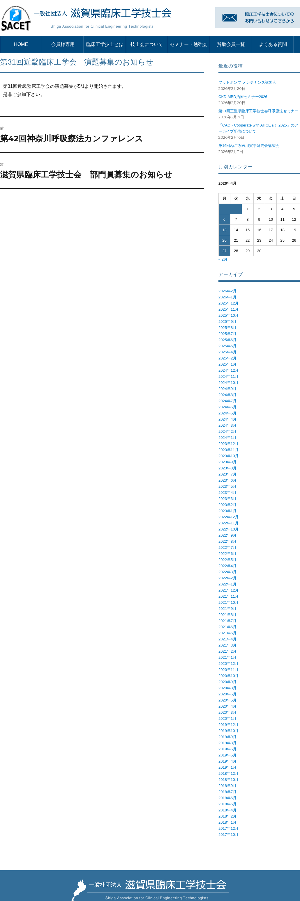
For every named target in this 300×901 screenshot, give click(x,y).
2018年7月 (227, 792)
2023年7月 (227, 474)
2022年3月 (227, 572)
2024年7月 (227, 401)
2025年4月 (227, 352)
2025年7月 (227, 334)
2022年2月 (227, 578)
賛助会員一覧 (231, 44)
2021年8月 (227, 614)
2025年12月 (228, 303)
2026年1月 (227, 297)
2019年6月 (227, 749)
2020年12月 (228, 663)
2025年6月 (227, 340)
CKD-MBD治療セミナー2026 (242, 97)
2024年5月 (227, 413)
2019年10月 (228, 731)
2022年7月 (227, 547)
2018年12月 (228, 773)
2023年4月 (227, 492)
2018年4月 (227, 810)
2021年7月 (227, 621)
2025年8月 (227, 327)
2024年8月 (227, 395)
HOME (21, 44)
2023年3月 (227, 498)
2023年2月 (227, 505)
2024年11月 (228, 376)
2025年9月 (227, 321)
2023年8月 (227, 468)
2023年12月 (228, 443)
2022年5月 (227, 560)
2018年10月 (228, 779)
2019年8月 (227, 743)
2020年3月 (227, 712)
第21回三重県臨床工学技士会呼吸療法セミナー (258, 111)
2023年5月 (227, 486)
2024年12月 (228, 370)
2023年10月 (228, 456)
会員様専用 (63, 44)
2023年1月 (227, 511)
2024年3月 (227, 425)
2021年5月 (227, 633)
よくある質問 (273, 44)
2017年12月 (228, 828)
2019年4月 (227, 761)
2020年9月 (227, 682)
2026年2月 (227, 291)
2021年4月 (227, 639)
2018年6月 (227, 798)
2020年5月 (227, 700)
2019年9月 (227, 737)
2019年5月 (227, 755)
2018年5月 (227, 804)
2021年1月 (227, 657)
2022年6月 (227, 553)
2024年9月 (227, 389)
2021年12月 (228, 590)
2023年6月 (227, 480)
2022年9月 (227, 535)
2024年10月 (228, 382)
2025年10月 (228, 315)
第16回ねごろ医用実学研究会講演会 (248, 145)
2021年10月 (228, 602)
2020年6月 (227, 694)
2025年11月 (228, 309)
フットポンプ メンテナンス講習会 (247, 82)
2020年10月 (228, 676)
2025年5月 (227, 346)
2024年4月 (227, 419)
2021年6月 (227, 627)
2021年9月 (227, 608)
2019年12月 (228, 724)
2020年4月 (227, 706)
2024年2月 (227, 431)
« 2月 (222, 259)
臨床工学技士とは (104, 44)
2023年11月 (228, 450)
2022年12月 (228, 517)
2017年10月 (228, 834)
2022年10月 (228, 529)
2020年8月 (227, 688)
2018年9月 (227, 786)
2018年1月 (227, 822)
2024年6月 (227, 407)
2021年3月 (227, 645)
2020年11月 (228, 669)
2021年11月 (228, 596)
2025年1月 (227, 364)
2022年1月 (227, 584)
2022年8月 (227, 541)
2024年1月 (227, 437)
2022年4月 (227, 566)
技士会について (146, 44)
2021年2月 (227, 651)
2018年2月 (227, 816)
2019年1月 (227, 767)
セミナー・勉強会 (188, 44)
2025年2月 (227, 358)
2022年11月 (228, 523)
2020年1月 (227, 718)
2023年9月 (227, 462)
